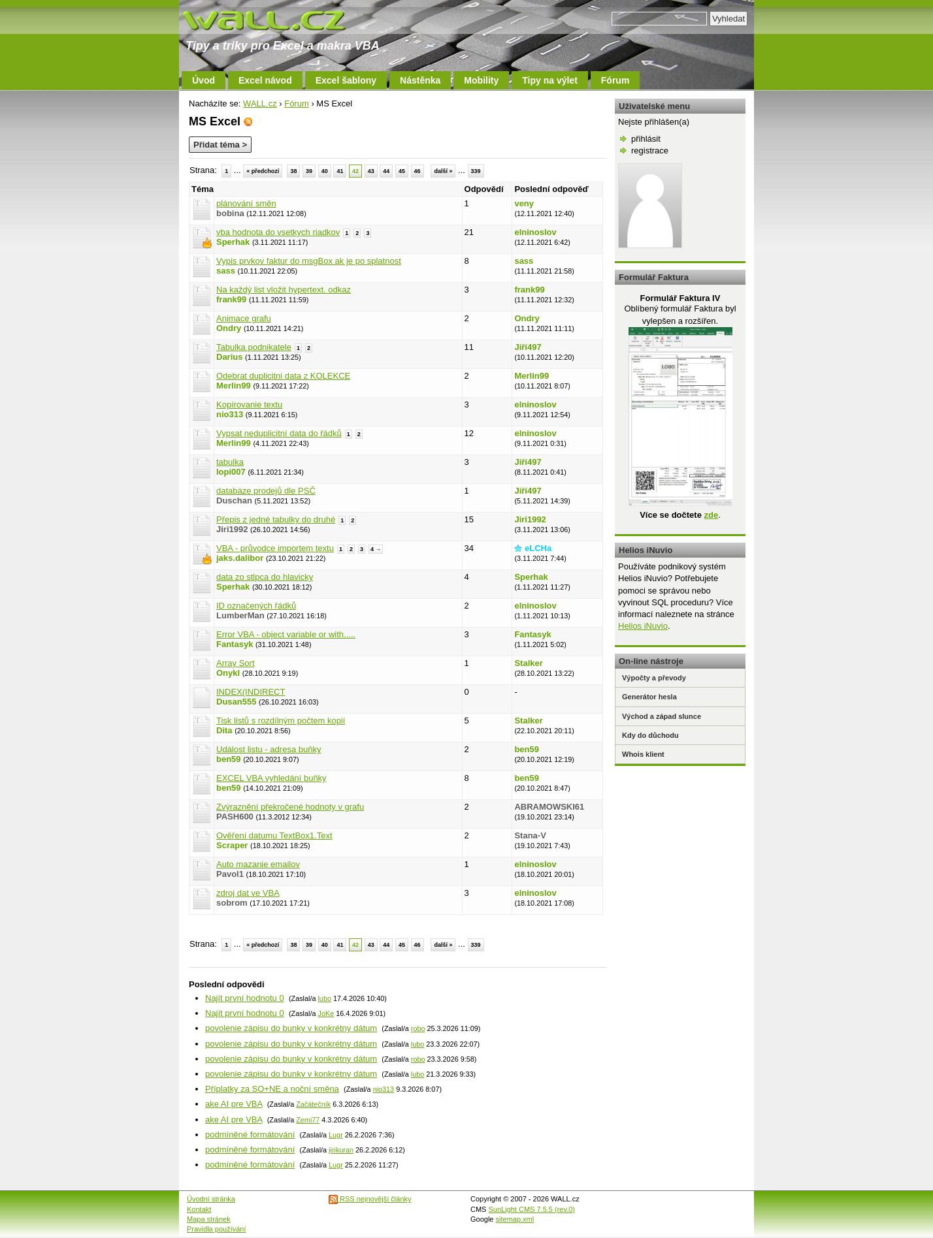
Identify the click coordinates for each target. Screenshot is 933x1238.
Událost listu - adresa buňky (268, 749)
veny (524, 203)
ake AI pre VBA (233, 1104)
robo (418, 1028)
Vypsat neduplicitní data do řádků (279, 433)
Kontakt (199, 1209)
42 (355, 171)
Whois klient (643, 754)
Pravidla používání (216, 1229)
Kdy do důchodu (650, 735)
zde (711, 515)
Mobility (481, 80)
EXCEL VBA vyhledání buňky (271, 778)
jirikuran (341, 1150)
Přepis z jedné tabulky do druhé (275, 519)
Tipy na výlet (550, 80)
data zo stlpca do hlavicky (264, 577)
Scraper (232, 845)
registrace (649, 150)
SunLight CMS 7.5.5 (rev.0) (532, 1209)
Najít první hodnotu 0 (244, 998)
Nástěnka (420, 80)
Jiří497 (527, 347)
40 (324, 171)
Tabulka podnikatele (253, 347)
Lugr (336, 1135)
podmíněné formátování (250, 1134)
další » (443, 171)
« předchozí (262, 171)
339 (476, 171)
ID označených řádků (256, 606)
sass (225, 271)
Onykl (228, 673)
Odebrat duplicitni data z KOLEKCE (283, 376)
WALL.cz (260, 103)
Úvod (203, 80)
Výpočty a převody (654, 678)
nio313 (229, 414)
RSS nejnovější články (370, 1199)
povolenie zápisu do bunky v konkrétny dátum (291, 1028)
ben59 (228, 759)
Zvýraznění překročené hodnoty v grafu (290, 807)
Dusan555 (236, 701)
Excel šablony (346, 80)
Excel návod (265, 80)
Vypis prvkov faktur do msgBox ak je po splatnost (308, 261)
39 (309, 171)
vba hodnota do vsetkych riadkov (278, 232)
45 (402, 171)
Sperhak (233, 242)
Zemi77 (307, 1120)
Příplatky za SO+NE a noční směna (272, 1089)
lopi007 (231, 472)
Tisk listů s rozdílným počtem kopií (280, 720)
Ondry (228, 328)
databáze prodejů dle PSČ (266, 491)
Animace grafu (243, 318)
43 (371, 171)
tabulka (230, 462)
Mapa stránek (209, 1219)
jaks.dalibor (239, 558)
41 (339, 171)
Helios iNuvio (643, 626)
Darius (229, 357)
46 (417, 171)
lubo (324, 998)
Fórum (615, 80)
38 (293, 171)
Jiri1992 (530, 519)
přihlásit (646, 139)
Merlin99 (233, 385)
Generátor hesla (649, 697)
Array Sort (235, 663)
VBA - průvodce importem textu (275, 548)
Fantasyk (234, 644)
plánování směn (246, 203)
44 (386, 171)
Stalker (528, 663)
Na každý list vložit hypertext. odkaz (283, 289)
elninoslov (535, 232)
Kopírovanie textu (249, 404)
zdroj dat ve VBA (248, 893)
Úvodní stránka (211, 1199)
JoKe (326, 1013)
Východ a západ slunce (661, 716)
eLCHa (538, 548)
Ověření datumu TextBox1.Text (274, 835)
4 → (376, 549)
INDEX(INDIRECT (250, 692)
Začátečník (313, 1104)
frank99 (231, 299)
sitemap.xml (515, 1219)
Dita (224, 730)
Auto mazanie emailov (258, 864)
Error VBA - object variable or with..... (285, 634)
